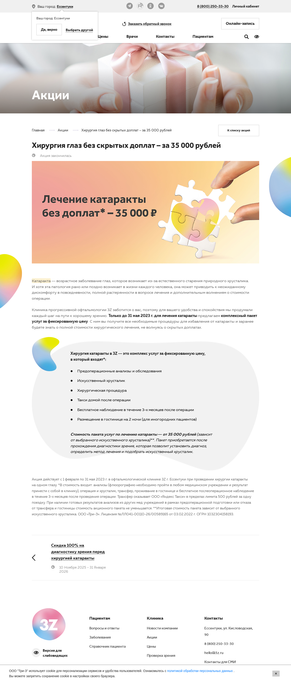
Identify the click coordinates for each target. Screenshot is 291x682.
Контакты (165, 37)
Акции (152, 638)
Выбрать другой (79, 30)
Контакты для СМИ (220, 662)
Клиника (155, 619)
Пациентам (203, 37)
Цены (103, 37)
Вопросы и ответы (104, 629)
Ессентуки (65, 6)
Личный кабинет (245, 6)
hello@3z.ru (213, 653)
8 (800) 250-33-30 (213, 6)
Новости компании (162, 629)
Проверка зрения (161, 656)
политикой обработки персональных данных (200, 671)
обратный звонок (149, 24)
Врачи (132, 37)
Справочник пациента (107, 647)
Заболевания (100, 638)
